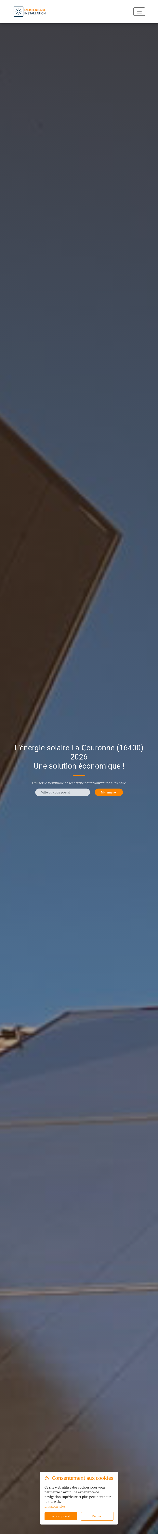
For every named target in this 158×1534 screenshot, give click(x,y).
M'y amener (109, 792)
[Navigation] (139, 11)
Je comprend (60, 1516)
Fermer (97, 1516)
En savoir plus (55, 1506)
